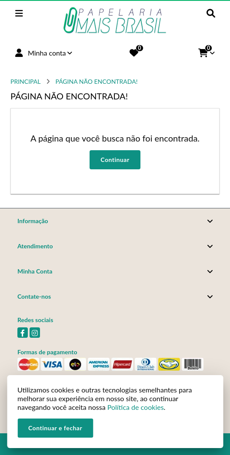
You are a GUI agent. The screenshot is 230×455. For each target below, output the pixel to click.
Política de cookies (135, 407)
